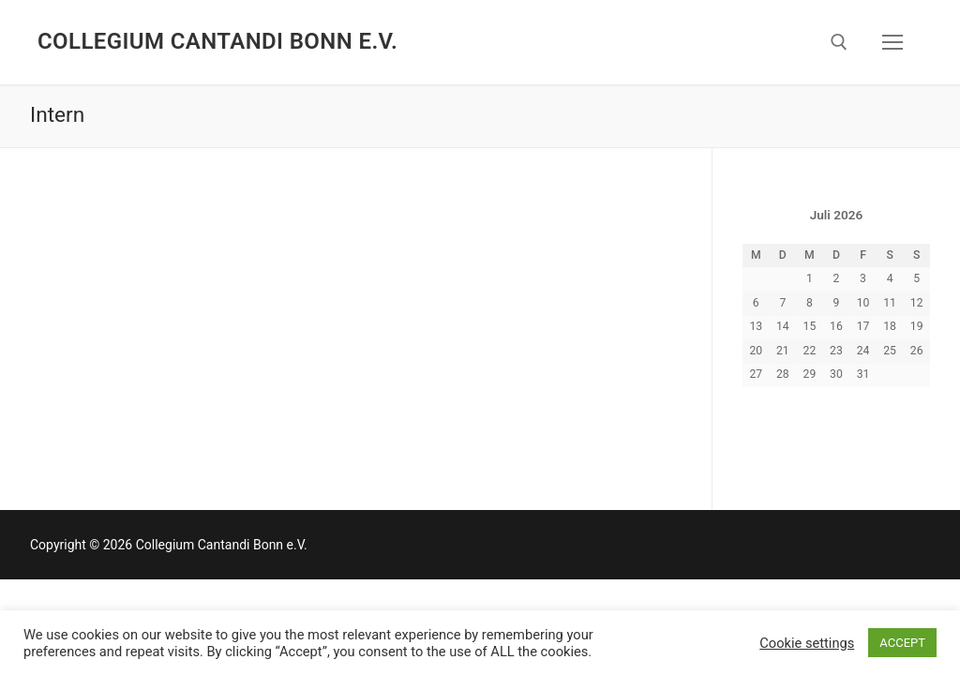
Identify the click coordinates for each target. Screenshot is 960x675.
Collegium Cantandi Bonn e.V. (218, 41)
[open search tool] (839, 42)
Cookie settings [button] (806, 643)
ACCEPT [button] (902, 643)
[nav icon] (892, 42)
